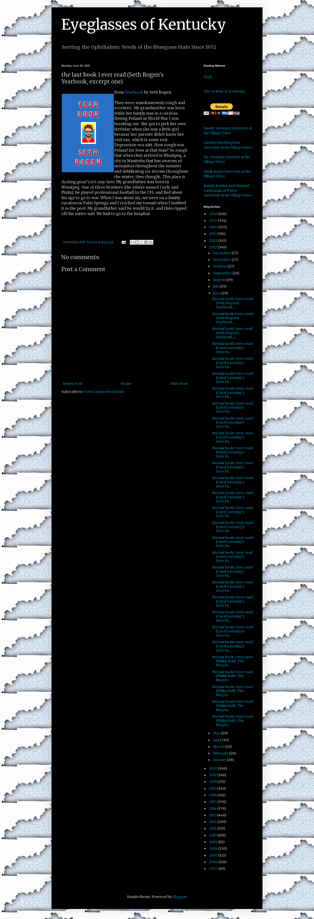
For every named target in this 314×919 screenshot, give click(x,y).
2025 (213, 220)
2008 (213, 848)
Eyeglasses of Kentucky (143, 24)
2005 (213, 868)
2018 (213, 781)
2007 (213, 855)
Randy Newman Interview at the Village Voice (228, 130)
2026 (213, 214)
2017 (213, 788)
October (220, 266)
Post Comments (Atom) (104, 391)
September (223, 273)
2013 (213, 815)
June (217, 293)
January (220, 760)
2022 (213, 240)
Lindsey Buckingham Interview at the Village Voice (228, 145)
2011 (213, 828)
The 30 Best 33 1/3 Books (224, 91)
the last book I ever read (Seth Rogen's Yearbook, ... (232, 303)
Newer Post (72, 383)
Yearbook (134, 92)
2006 (213, 862)
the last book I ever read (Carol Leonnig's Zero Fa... (232, 347)
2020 (213, 768)
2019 (213, 775)
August (219, 280)
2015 (213, 801)
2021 (213, 247)
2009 (213, 842)
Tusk (208, 77)
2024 (213, 227)
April (217, 740)
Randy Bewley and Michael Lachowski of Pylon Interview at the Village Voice (228, 190)
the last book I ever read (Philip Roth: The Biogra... (232, 661)
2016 (213, 795)
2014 (213, 808)
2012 (213, 822)
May (217, 733)
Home (126, 383)
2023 (213, 233)
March (219, 746)
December (222, 253)
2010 (213, 835)
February (221, 753)
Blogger (180, 897)
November (222, 259)
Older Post (179, 383)
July (216, 286)
